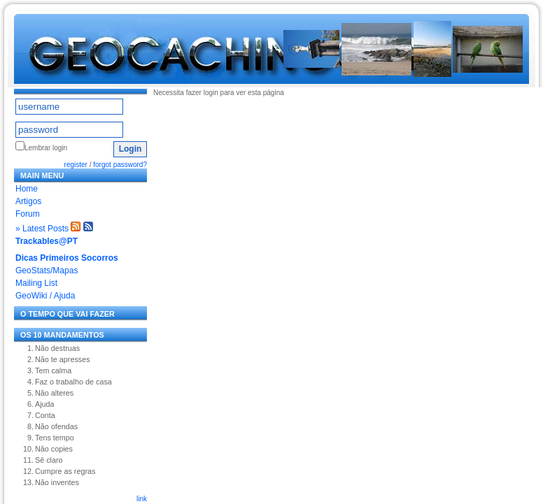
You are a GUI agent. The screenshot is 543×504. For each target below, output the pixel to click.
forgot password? (120, 164)
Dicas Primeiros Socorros (66, 258)
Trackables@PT (46, 241)
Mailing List (36, 283)
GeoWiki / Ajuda (45, 296)
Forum (27, 214)
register (75, 164)
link (141, 499)
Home (26, 189)
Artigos (28, 201)
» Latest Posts (42, 228)
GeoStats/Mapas (46, 270)
